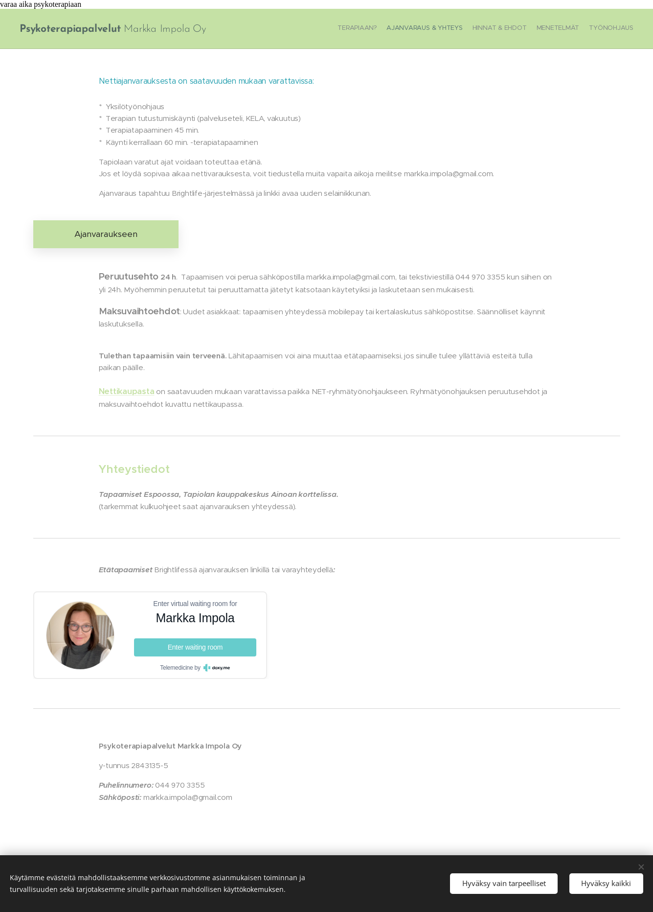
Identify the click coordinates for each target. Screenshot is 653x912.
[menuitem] (595, 29)
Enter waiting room (195, 647)
